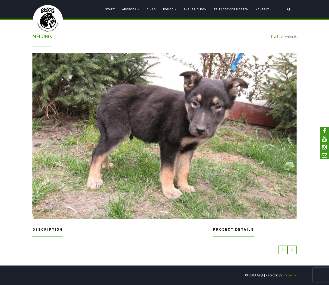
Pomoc (168, 9)
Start (110, 9)
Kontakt (262, 9)
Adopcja (129, 9)
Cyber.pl (290, 275)
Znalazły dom (195, 9)
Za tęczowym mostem (231, 9)
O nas (151, 9)
